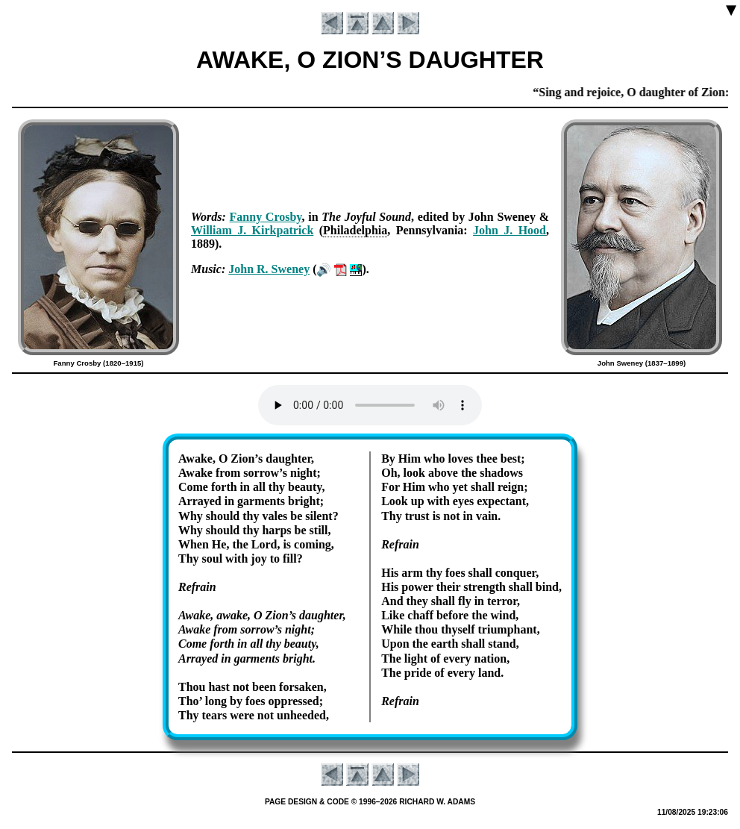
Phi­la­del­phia (355, 230)
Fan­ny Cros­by (266, 216)
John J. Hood (509, 230)
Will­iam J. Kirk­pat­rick (252, 230)
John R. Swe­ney (269, 269)
